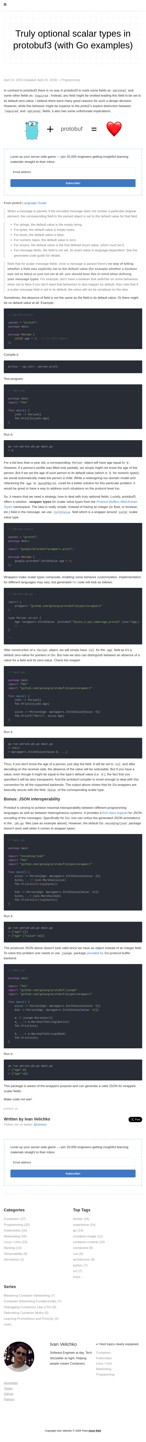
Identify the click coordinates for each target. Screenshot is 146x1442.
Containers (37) (15, 1219)
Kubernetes (104, 1358)
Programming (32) (17, 1225)
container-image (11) (88, 1236)
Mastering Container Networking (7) (29, 1295)
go (16, 1108)
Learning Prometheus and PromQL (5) (31, 1319)
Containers (103, 1352)
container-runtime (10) (89, 1242)
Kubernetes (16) (15, 1230)
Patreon (9, 1399)
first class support (115, 813)
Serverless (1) (14, 1259)
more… (78, 1277)
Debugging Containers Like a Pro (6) (30, 1307)
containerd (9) (83, 1248)
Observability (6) (15, 1254)
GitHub (8, 1393)
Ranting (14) (13, 1248)
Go (74, 582)
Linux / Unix (104, 1363)
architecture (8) (84, 1259)
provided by (95, 953)
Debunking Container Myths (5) (26, 1313)
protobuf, (9, 1108)
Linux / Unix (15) (15, 1242)
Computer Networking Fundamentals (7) (32, 1301)
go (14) (78, 1230)
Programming (70, 80)
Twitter (8, 1388)
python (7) (80, 1265)
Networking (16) (15, 1236)
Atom (91, 1430)
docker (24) (81, 1219)
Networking (103, 1369)
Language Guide (34, 203)
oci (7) (77, 1271)
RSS (98, 1430)
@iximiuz (40, 1124)
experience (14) (84, 1225)
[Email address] (73, 171)
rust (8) (78, 1254)
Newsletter (11, 1383)
